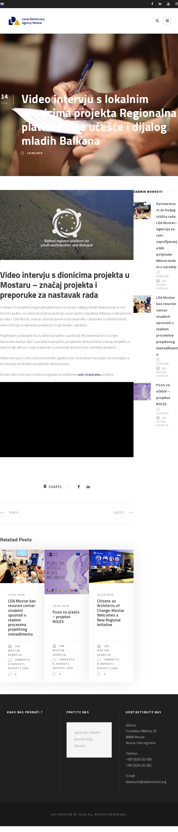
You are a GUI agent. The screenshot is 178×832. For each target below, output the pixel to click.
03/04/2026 (163, 282)
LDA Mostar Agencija (15, 656)
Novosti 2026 (18, 674)
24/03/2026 (61, 611)
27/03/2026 (16, 600)
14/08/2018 (34, 153)
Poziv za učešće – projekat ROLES (66, 622)
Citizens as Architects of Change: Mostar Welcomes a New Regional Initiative (110, 618)
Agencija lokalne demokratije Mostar (87, 745)
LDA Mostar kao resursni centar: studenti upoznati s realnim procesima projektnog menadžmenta (21, 623)
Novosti (20, 669)
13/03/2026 (105, 600)
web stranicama (95, 380)
